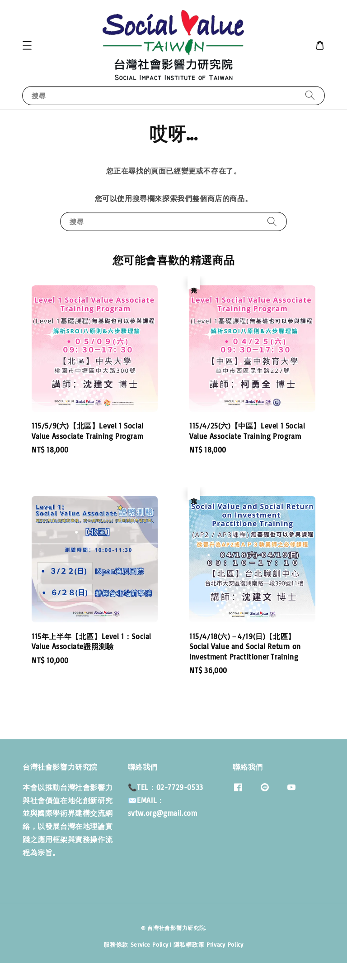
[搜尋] (309, 95)
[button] (27, 45)
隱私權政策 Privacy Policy (209, 944)
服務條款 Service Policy (135, 944)
